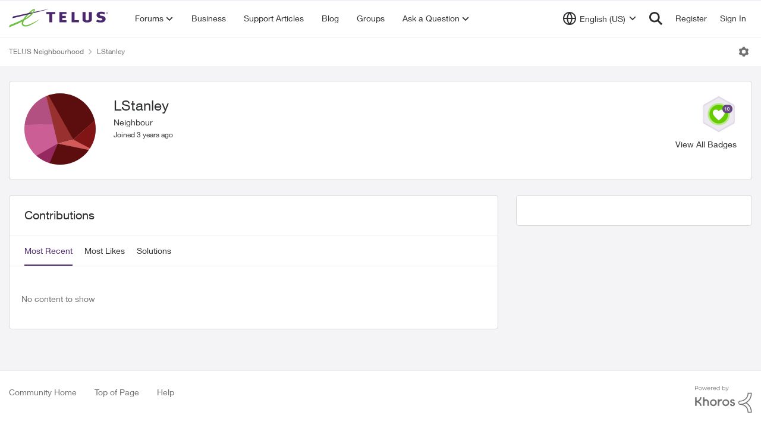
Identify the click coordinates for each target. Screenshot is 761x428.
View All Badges (706, 144)
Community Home (43, 392)
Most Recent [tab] (48, 251)
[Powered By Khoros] (723, 399)
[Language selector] (599, 18)
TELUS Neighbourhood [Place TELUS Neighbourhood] (46, 51)
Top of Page (117, 392)
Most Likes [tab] (104, 251)
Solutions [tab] (154, 251)
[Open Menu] (743, 51)
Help (165, 392)
